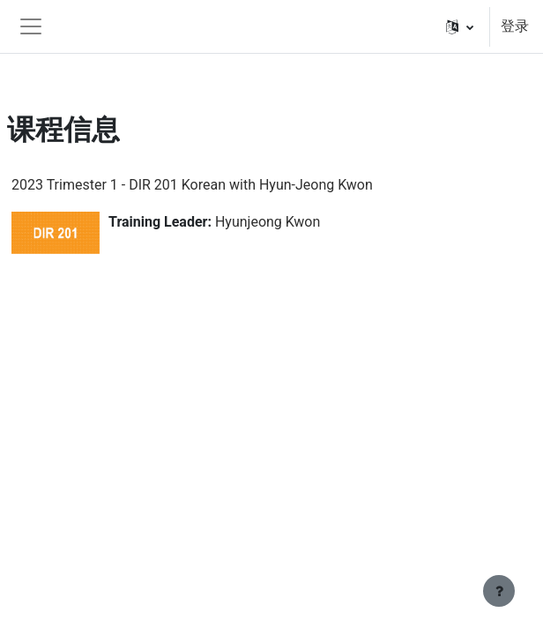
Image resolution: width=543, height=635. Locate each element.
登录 (515, 26)
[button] (460, 26)
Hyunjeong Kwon (267, 221)
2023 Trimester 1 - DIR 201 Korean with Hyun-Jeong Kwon (192, 184)
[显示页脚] (499, 591)
